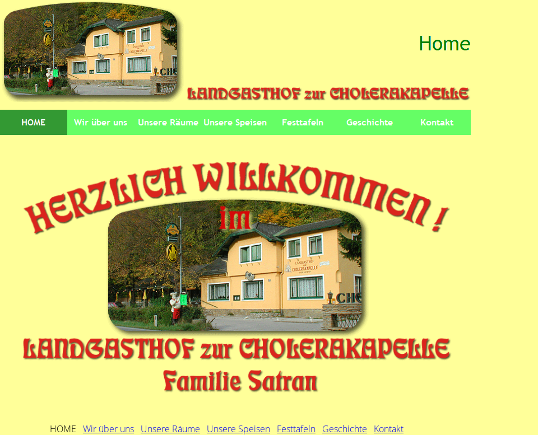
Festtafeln (296, 429)
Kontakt (389, 429)
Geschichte (344, 429)
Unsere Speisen (238, 429)
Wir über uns (108, 429)
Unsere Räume (170, 429)
